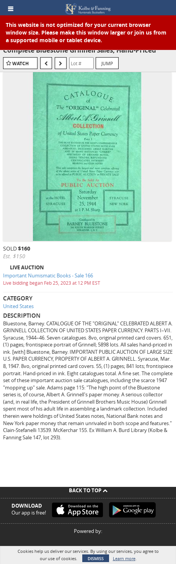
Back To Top (88, 490)
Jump (107, 63)
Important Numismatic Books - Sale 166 (48, 275)
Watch (20, 63)
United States (18, 306)
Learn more (124, 558)
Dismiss (96, 558)
